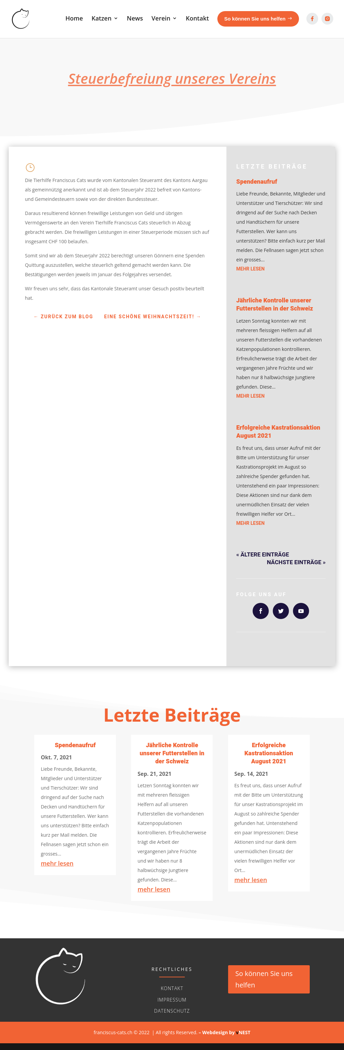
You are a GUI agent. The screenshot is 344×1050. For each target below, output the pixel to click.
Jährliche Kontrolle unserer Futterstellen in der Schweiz (274, 304)
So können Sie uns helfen (264, 979)
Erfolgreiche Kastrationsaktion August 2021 (278, 431)
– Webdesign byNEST (224, 1032)
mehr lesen (250, 269)
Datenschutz (172, 1011)
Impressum (172, 1000)
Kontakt (172, 988)
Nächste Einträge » (296, 562)
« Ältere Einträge (262, 554)
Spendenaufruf (256, 181)
